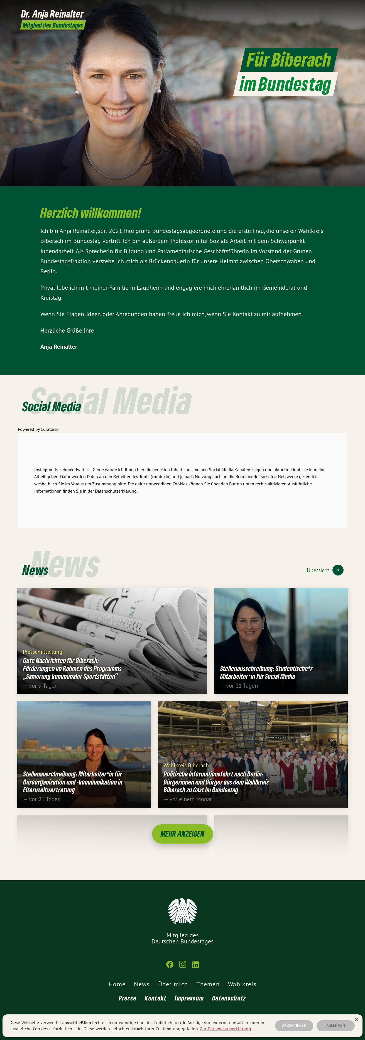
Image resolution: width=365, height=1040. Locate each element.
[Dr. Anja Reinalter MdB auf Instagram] (331, 7)
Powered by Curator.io (38, 434)
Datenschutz (229, 998)
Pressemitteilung (42, 656)
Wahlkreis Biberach (186, 769)
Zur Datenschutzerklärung (225, 1028)
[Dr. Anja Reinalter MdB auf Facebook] (323, 7)
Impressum (189, 998)
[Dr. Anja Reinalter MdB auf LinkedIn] (340, 7)
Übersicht (319, 570)
